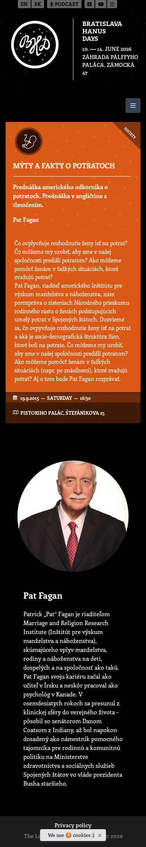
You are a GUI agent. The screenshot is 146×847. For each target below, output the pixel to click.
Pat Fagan (26, 219)
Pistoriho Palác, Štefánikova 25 (62, 413)
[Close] (101, 834)
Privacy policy (73, 826)
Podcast (64, 4)
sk (37, 4)
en (24, 4)
